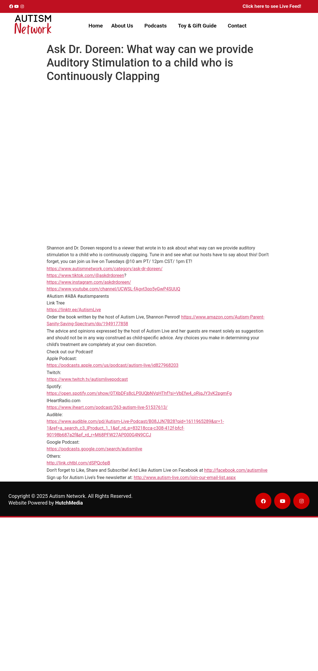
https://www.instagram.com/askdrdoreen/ (89, 282)
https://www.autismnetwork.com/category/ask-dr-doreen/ (105, 268)
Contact (237, 25)
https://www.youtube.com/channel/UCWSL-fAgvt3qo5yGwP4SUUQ (113, 289)
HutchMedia (69, 503)
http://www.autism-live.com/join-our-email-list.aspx (185, 477)
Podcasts (155, 25)
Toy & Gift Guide (197, 25)
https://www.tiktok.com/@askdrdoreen (85, 275)
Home (95, 25)
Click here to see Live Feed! (272, 6)
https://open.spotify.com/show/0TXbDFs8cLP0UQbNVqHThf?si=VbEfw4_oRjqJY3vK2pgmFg (139, 393)
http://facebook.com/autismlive (235, 470)
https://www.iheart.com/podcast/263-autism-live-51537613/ (107, 407)
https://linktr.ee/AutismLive (74, 309)
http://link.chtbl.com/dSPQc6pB (78, 463)
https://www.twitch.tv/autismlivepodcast (87, 379)
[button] (123, 26)
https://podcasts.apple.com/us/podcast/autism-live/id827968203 (112, 365)
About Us (122, 25)
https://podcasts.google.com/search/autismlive (94, 449)
